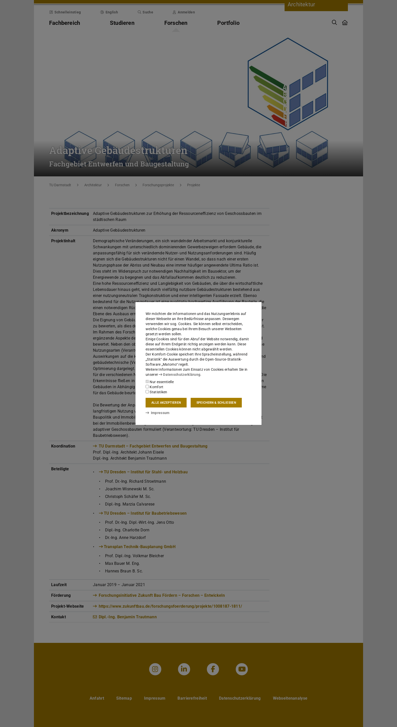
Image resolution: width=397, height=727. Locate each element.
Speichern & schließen (216, 402)
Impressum (158, 413)
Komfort (154, 387)
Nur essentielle (160, 382)
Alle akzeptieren (166, 402)
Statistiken (156, 392)
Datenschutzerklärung (179, 374)
